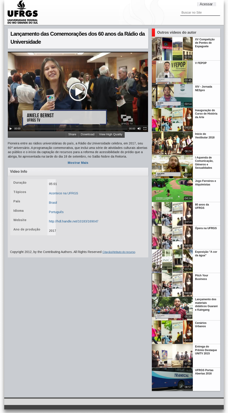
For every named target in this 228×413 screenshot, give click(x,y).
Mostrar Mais (78, 162)
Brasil (53, 202)
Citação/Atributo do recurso (118, 252)
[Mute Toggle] (139, 128)
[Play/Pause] (10, 128)
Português (56, 212)
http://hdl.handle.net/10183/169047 (73, 221)
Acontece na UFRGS (63, 193)
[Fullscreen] (145, 128)
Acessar (206, 4)
